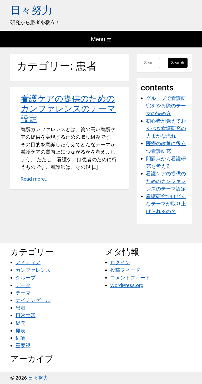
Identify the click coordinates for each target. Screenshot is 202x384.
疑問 (21, 323)
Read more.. (34, 179)
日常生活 (26, 315)
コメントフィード (130, 278)
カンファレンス (33, 270)
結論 (21, 338)
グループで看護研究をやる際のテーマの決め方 (166, 105)
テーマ (23, 293)
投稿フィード (125, 270)
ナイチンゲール (33, 300)
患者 (21, 308)
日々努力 (31, 10)
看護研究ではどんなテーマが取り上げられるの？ (166, 204)
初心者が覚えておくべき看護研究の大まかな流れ (166, 128)
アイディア (28, 262)
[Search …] (150, 63)
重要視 (23, 346)
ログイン (120, 262)
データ (23, 285)
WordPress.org (126, 285)
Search (177, 62)
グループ (26, 278)
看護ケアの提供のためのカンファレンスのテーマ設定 (68, 109)
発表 (21, 331)
